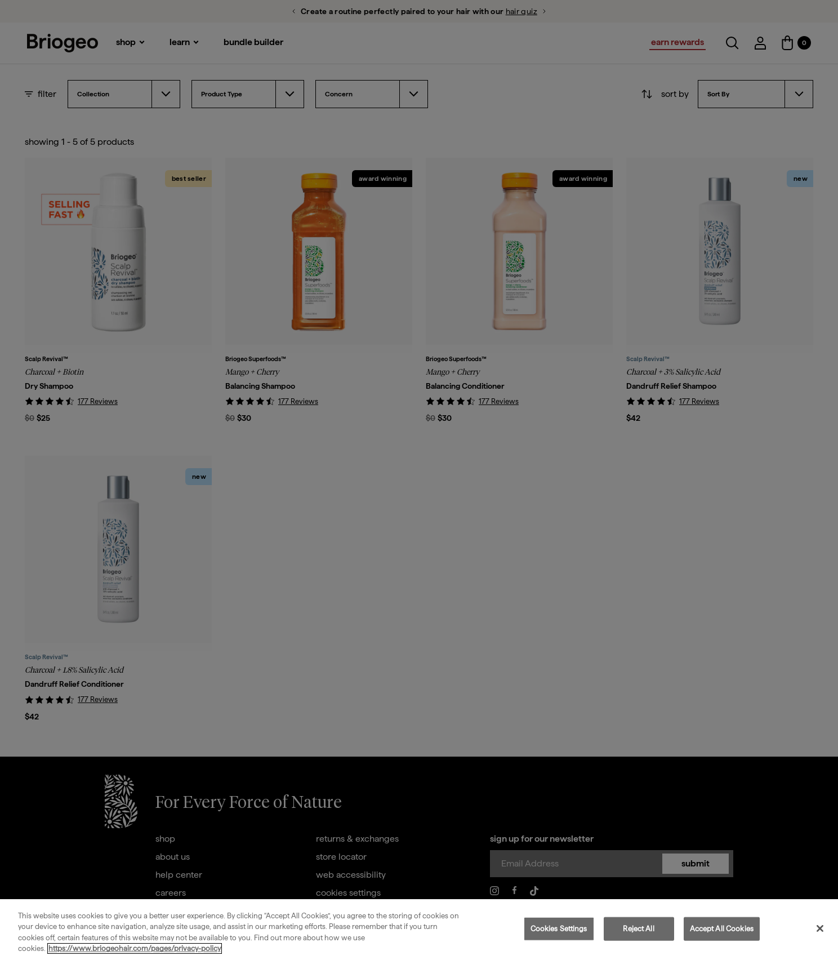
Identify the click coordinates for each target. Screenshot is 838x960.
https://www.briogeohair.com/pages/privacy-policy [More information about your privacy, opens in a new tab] (134, 948)
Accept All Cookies (722, 929)
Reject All (638, 929)
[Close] (820, 928)
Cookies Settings (559, 929)
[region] (419, 929)
